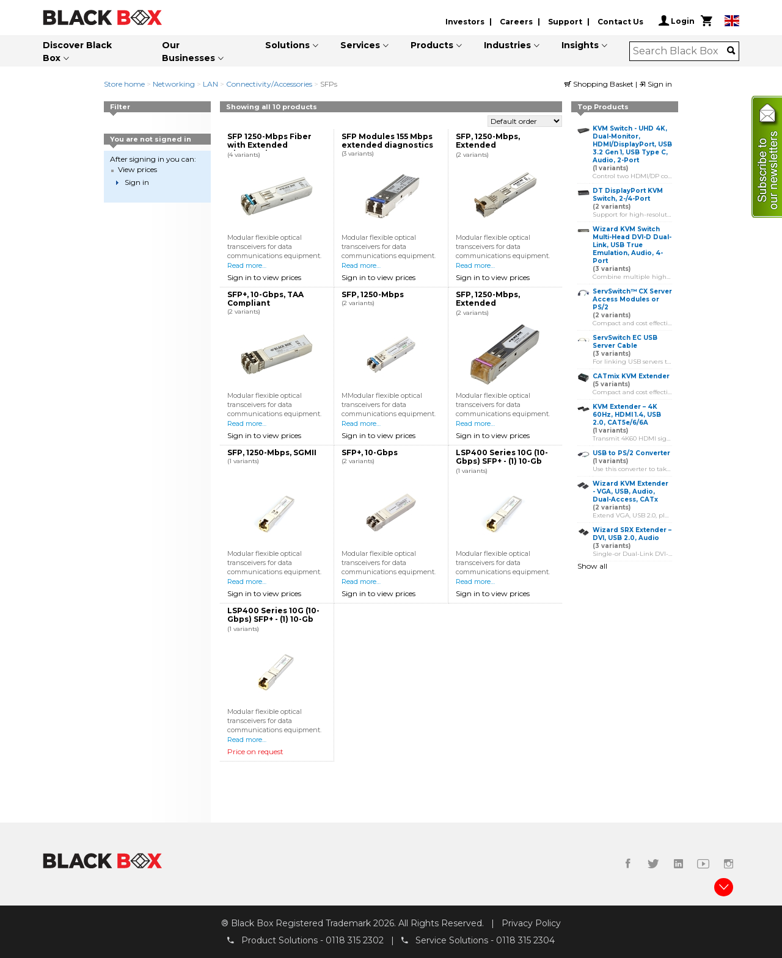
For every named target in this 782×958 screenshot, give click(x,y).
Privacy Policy (531, 923)
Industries (507, 45)
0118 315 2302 (355, 940)
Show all (592, 566)
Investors (464, 21)
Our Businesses (188, 51)
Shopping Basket (600, 83)
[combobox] (680, 51)
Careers (516, 21)
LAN (210, 83)
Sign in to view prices (264, 277)
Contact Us (620, 21)
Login (677, 20)
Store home (124, 83)
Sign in (655, 83)
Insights (580, 45)
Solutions (287, 45)
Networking (174, 83)
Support (565, 21)
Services (360, 45)
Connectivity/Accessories (269, 83)
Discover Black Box (77, 51)
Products (432, 45)
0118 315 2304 (525, 940)
